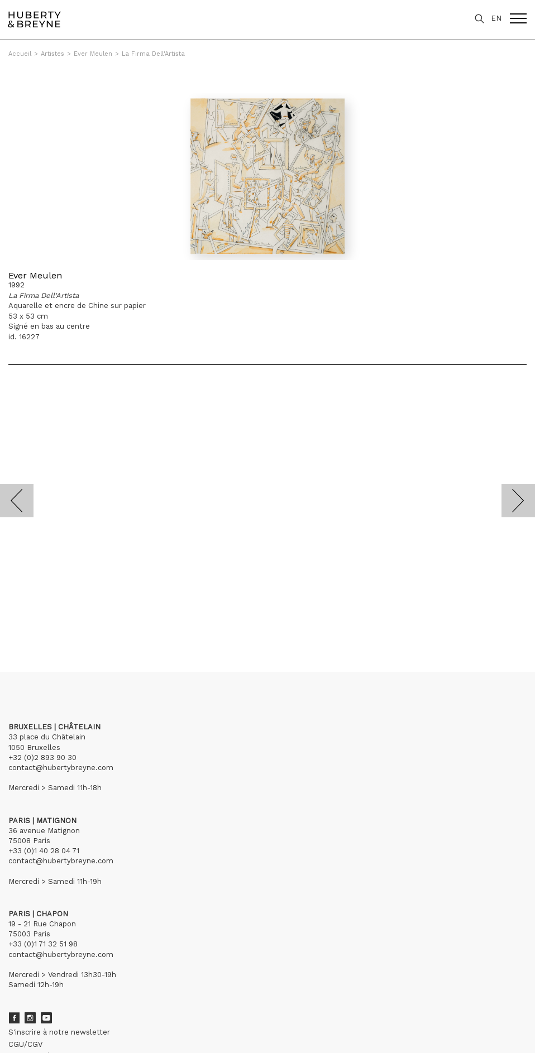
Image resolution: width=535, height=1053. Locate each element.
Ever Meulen (93, 53)
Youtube (46, 1017)
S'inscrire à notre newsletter (59, 1032)
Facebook (14, 1017)
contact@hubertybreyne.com (60, 767)
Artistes (52, 53)
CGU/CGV (25, 1044)
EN (496, 18)
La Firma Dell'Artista (153, 53)
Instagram (30, 1017)
